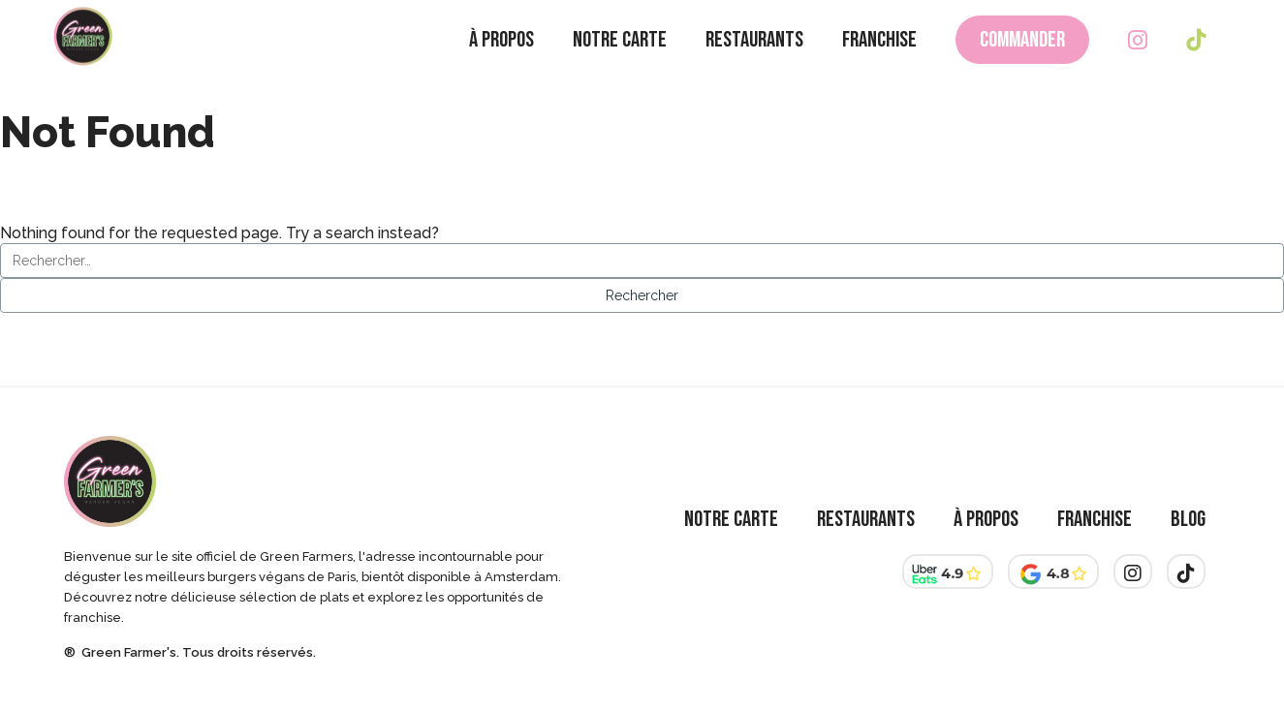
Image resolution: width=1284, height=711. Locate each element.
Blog (1188, 520)
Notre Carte (620, 58)
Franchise (879, 58)
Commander (1022, 58)
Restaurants (754, 58)
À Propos (501, 58)
